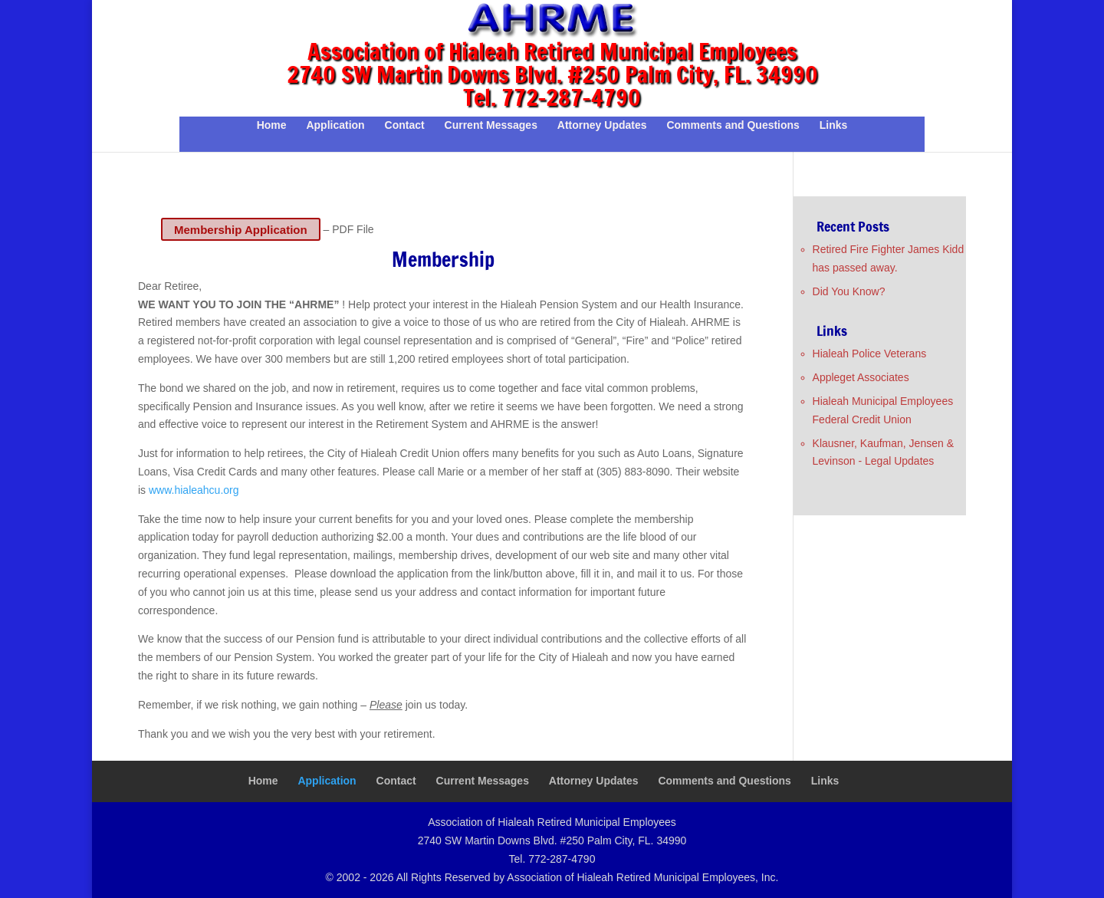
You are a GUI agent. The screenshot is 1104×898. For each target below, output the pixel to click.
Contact (405, 125)
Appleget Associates (861, 377)
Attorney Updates (602, 125)
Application (335, 125)
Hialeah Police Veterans (870, 353)
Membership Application (240, 228)
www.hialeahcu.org (194, 490)
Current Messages (491, 125)
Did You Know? (849, 291)
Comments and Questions (732, 125)
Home (272, 125)
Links (834, 125)
